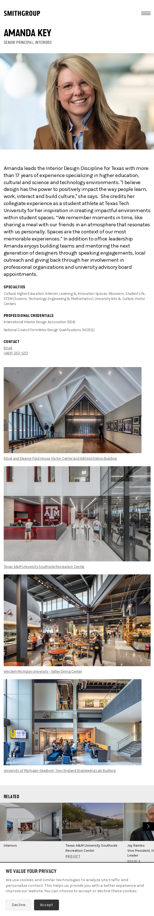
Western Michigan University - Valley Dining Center (43, 671)
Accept (46, 904)
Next (147, 826)
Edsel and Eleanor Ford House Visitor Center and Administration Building (60, 458)
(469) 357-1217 (16, 353)
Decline (18, 904)
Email (8, 348)
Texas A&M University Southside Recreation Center (44, 566)
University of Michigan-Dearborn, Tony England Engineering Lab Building (60, 770)
